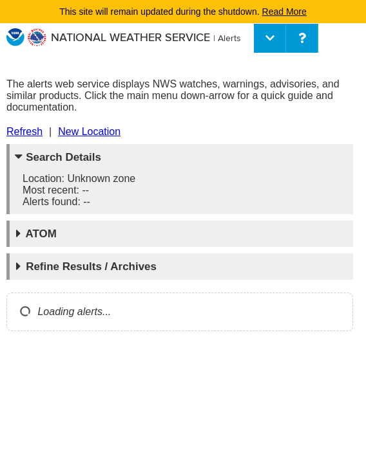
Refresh (24, 131)
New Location (89, 131)
